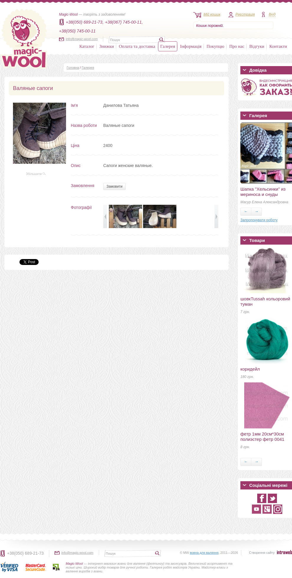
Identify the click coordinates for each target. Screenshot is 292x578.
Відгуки (256, 46)
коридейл (250, 368)
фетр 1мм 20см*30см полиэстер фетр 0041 (262, 436)
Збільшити (36, 174)
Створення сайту (262, 552)
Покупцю (215, 46)
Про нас (236, 46)
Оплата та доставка (137, 46)
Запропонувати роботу (259, 220)
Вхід (272, 14)
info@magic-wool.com (82, 39)
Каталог (86, 46)
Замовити (114, 186)
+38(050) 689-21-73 (25, 553)
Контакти (278, 46)
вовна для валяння (204, 552)
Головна (73, 67)
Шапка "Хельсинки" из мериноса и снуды (263, 191)
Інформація (191, 46)
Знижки (106, 46)
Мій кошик (212, 14)
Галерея (167, 46)
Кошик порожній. (210, 26)
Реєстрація (245, 14)
